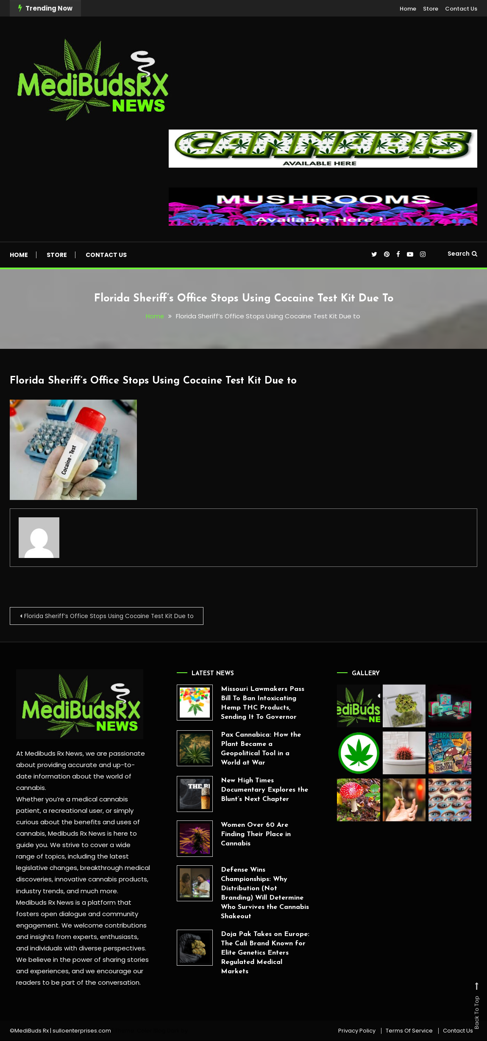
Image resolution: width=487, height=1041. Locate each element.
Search (462, 253)
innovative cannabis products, (100, 879)
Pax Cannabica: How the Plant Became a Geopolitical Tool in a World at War (240, 749)
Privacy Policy (357, 1031)
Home (408, 9)
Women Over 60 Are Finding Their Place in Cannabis (235, 835)
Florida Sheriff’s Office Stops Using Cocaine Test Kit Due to (159, 381)
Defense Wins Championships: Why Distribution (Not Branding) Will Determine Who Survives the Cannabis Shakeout (244, 893)
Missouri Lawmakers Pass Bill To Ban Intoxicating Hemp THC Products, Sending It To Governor (241, 703)
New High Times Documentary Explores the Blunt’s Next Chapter (243, 790)
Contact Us (461, 9)
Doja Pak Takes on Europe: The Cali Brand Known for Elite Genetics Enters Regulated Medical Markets (244, 953)
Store (430, 9)
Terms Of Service (409, 1031)
